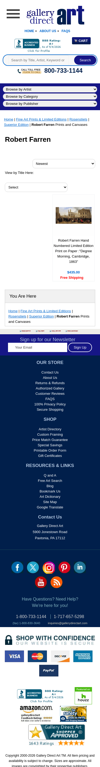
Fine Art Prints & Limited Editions (41, 119)
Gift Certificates (50, 456)
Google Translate (50, 507)
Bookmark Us (49, 491)
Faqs (66, 31)
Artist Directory (50, 429)
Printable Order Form (50, 450)
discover (60, 656)
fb (17, 567)
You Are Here (22, 296)
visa (14, 656)
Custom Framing (50, 434)
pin (64, 567)
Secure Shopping (50, 410)
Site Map (50, 502)
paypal (48, 670)
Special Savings (50, 445)
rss (56, 582)
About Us (47, 31)
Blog (49, 486)
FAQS (50, 399)
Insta (49, 568)
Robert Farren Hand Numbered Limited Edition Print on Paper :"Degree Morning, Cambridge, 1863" (74, 251)
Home (29, 31)
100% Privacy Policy (50, 404)
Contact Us (49, 372)
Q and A (50, 475)
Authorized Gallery (50, 388)
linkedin (80, 567)
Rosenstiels (78, 119)
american (83, 656)
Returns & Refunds (50, 383)
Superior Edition (16, 125)
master (37, 656)
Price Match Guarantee (50, 440)
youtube (41, 582)
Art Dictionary (49, 497)
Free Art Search (50, 481)
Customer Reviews (50, 394)
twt (33, 567)
